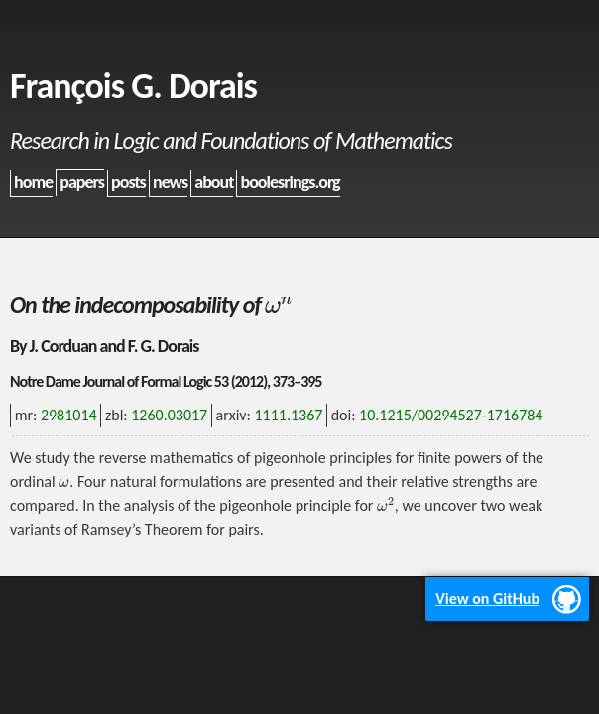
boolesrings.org (290, 182)
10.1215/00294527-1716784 (450, 415)
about (213, 182)
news (170, 182)
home (33, 182)
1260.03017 (169, 415)
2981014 (69, 415)
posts (128, 182)
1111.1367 (288, 415)
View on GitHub (487, 598)
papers (82, 182)
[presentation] (279, 305)
